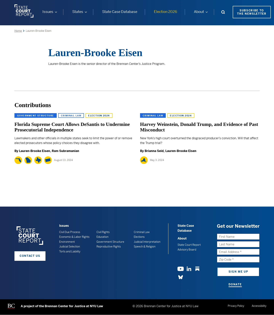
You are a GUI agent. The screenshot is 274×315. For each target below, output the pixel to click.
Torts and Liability (69, 251)
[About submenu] (207, 12)
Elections (139, 237)
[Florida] (18, 160)
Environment (67, 241)
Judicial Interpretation (147, 241)
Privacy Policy (236, 306)
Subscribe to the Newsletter (251, 12)
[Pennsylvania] (48, 160)
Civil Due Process (69, 232)
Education (102, 237)
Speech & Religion (144, 246)
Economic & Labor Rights (74, 237)
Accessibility (259, 306)
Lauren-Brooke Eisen (34, 151)
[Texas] (38, 160)
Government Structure (35, 115)
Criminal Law (71, 115)
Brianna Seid (154, 151)
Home (18, 31)
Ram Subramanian (65, 151)
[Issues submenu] (56, 12)
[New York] (144, 160)
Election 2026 (165, 12)
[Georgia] (28, 160)
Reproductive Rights (108, 246)
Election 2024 (99, 115)
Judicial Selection (69, 246)
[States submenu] (86, 12)
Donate (235, 284)
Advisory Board (187, 249)
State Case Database (119, 12)
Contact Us (30, 256)
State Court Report (189, 245)
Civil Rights (103, 232)
